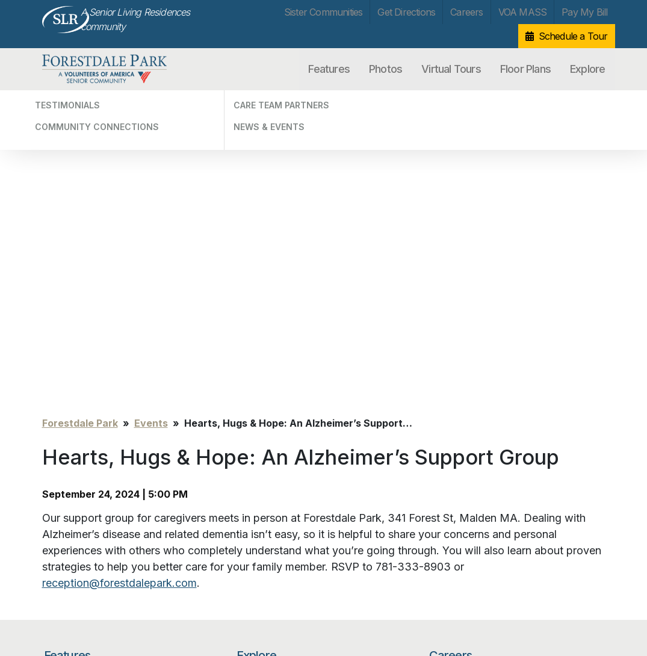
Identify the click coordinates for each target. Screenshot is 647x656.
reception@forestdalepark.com (119, 281)
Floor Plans (525, 69)
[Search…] (487, 486)
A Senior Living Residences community (135, 19)
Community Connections (284, 396)
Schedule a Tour (573, 36)
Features (329, 69)
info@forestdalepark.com (188, 594)
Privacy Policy (67, 591)
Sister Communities (323, 12)
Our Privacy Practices (180, 607)
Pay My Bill (584, 12)
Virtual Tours (451, 69)
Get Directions (406, 12)
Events (151, 122)
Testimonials (261, 379)
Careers (466, 12)
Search (575, 486)
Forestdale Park (104, 69)
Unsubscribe (64, 609)
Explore (587, 69)
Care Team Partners (276, 414)
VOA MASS (522, 12)
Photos (385, 69)
